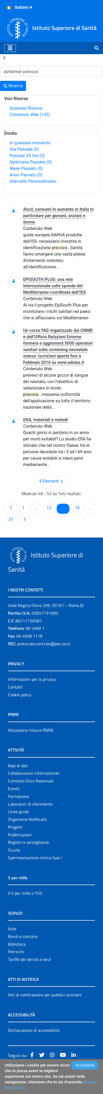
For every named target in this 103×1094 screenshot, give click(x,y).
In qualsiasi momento (30, 142)
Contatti (15, 687)
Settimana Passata (31, 162)
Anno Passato (26, 174)
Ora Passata (24, 149)
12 (50, 507)
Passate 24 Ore (27, 155)
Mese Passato (26, 168)
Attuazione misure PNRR (30, 730)
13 (64, 507)
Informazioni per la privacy (32, 679)
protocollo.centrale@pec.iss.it (43, 644)
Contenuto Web (30, 114)
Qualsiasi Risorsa (26, 108)
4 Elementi (53, 481)
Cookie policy (19, 694)
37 (13, 519)
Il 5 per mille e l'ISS (25, 893)
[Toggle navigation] (10, 48)
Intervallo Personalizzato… (34, 181)
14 (79, 507)
